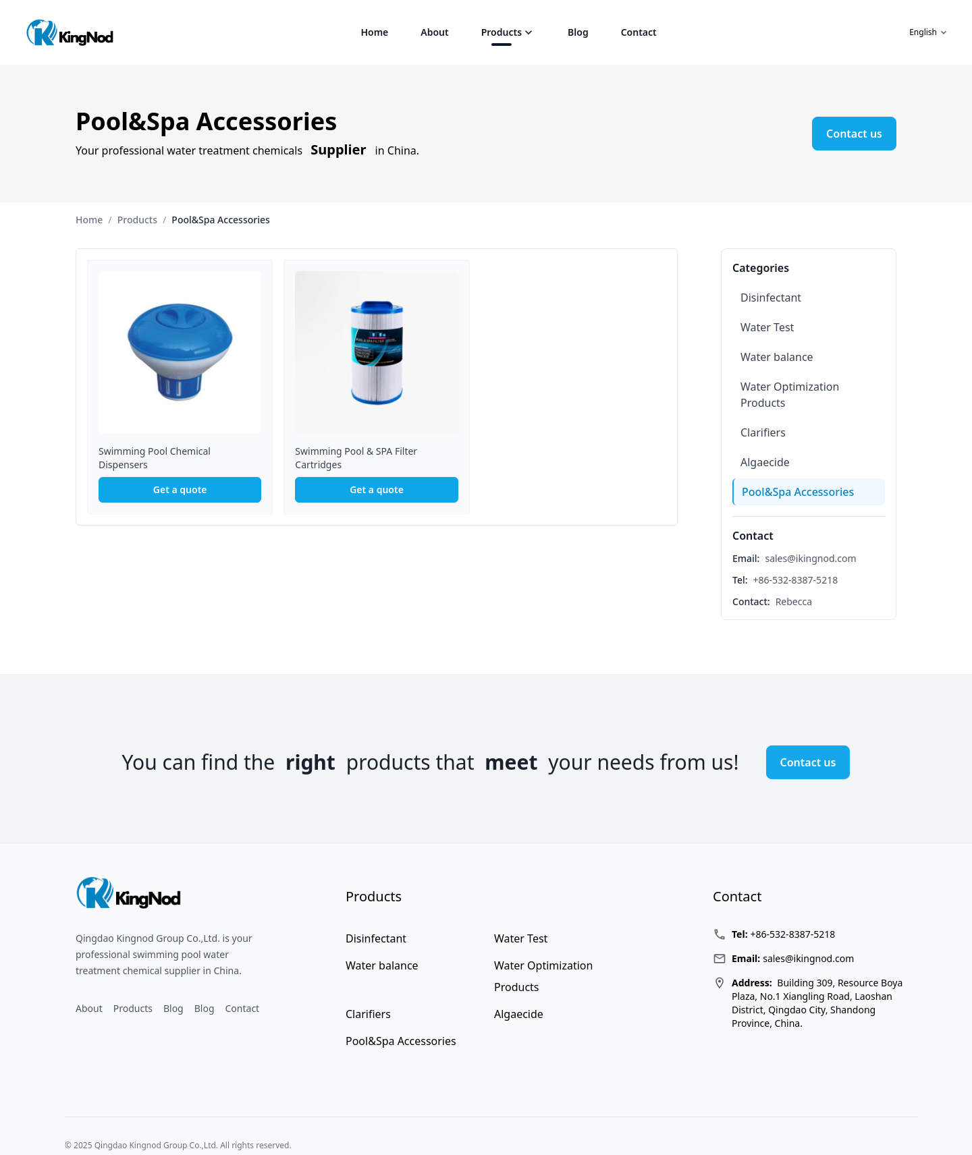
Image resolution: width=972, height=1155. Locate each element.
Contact (639, 32)
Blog (578, 32)
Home (374, 32)
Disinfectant (770, 297)
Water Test (767, 327)
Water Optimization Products (789, 394)
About (434, 32)
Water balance (776, 356)
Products (501, 32)
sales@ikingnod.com (810, 558)
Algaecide (765, 462)
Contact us (854, 133)
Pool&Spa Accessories (798, 491)
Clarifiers (763, 432)
